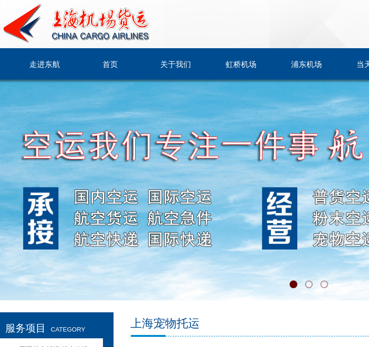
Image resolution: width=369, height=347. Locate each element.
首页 (110, 64)
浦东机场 (306, 64)
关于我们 (175, 64)
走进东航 (44, 64)
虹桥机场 (241, 64)
